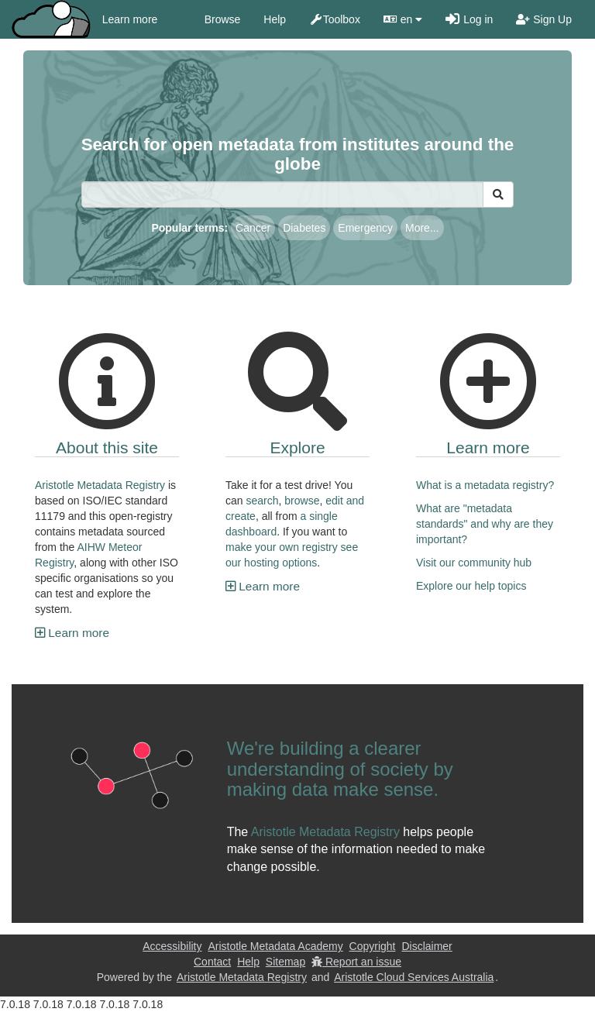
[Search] (282, 194)
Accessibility (172, 946)
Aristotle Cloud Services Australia (414, 977)
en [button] (402, 19)
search (262, 500)
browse (301, 500)
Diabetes (304, 228)
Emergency (365, 228)
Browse (223, 19)
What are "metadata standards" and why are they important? (484, 524)
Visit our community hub (473, 562)
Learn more (130, 19)
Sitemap (285, 961)
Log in (469, 19)
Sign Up (544, 19)
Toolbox (334, 19)
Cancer (253, 228)
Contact (212, 961)
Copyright (372, 946)
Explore (297, 447)
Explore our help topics (471, 586)
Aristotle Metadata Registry (100, 485)
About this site (107, 447)
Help (274, 19)
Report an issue (356, 961)
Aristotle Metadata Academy (275, 946)
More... (422, 228)
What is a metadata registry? (485, 485)
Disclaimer (426, 946)
